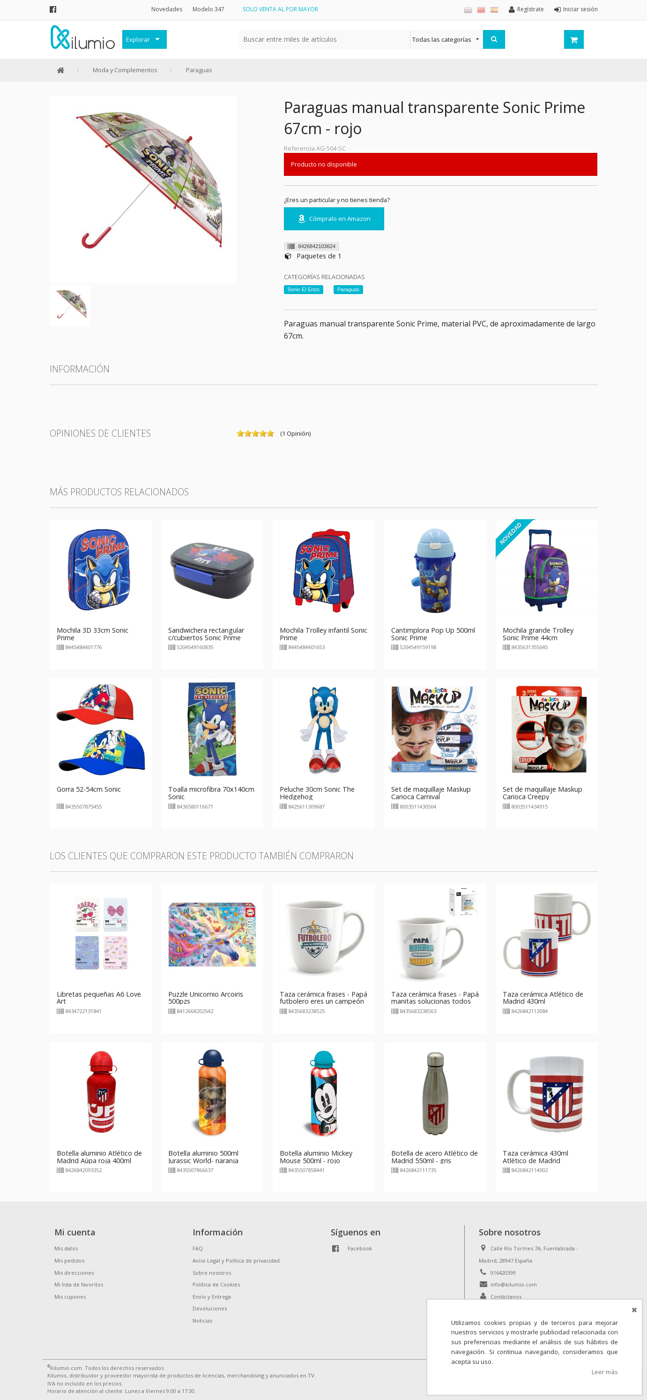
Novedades (166, 9)
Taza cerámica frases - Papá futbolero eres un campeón (323, 998)
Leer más (605, 1372)
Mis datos (66, 1248)
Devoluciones (210, 1308)
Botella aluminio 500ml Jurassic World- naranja (203, 1157)
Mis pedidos (69, 1260)
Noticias (202, 1320)
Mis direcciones (74, 1272)
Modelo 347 (208, 9)
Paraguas (199, 70)
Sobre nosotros (212, 1272)
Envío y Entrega (212, 1296)
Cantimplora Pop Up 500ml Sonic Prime (433, 634)
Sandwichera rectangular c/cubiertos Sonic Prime (206, 634)
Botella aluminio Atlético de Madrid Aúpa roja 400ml (99, 1157)
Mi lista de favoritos (78, 1284)
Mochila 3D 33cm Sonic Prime (92, 634)
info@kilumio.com (514, 1284)
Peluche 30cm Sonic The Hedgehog (317, 793)
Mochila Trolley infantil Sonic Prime (323, 634)
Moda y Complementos (125, 70)
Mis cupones (70, 1296)
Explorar (138, 39)
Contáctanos (506, 1296)
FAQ (198, 1248)
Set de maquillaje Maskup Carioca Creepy (542, 793)
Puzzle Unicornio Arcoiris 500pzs (205, 998)
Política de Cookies (216, 1284)
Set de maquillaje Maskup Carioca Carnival (431, 793)
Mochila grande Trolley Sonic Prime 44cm (538, 634)
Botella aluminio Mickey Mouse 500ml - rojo (316, 1157)
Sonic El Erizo (304, 289)
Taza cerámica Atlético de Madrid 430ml (543, 998)
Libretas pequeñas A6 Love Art (99, 998)
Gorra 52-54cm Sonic (89, 789)
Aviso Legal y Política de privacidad (236, 1260)
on (240, 433)
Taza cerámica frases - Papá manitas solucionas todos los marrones (435, 1002)
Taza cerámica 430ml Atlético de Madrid (535, 1157)
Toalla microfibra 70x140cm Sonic (211, 793)
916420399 (503, 1272)
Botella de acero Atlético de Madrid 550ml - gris (434, 1157)
